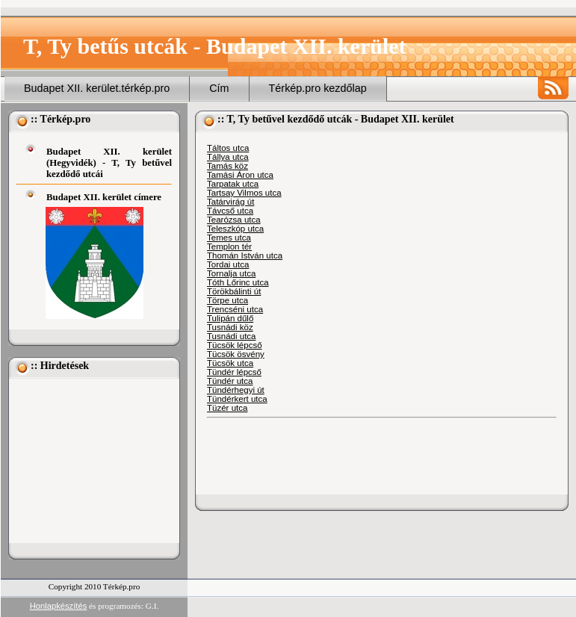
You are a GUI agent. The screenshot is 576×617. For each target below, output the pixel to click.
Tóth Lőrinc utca (238, 282)
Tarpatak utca (232, 183)
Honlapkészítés (58, 605)
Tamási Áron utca (240, 174)
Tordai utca (228, 264)
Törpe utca (227, 300)
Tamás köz (227, 165)
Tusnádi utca (231, 336)
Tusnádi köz (230, 327)
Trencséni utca (235, 309)
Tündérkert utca (237, 398)
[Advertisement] (91, 461)
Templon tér (229, 246)
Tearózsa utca (234, 219)
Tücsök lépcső (234, 345)
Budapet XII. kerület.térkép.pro (97, 88)
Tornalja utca (231, 273)
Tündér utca (230, 380)
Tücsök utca (230, 363)
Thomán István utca (244, 255)
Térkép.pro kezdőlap (318, 88)
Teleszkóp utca (235, 228)
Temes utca (229, 237)
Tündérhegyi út (235, 389)
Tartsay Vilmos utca (244, 192)
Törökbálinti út (234, 291)
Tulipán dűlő (230, 318)
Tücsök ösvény (235, 354)
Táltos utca (228, 147)
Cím (219, 88)
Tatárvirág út (230, 201)
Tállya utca (228, 156)
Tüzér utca (227, 407)
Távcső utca (230, 210)
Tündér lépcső (234, 372)
